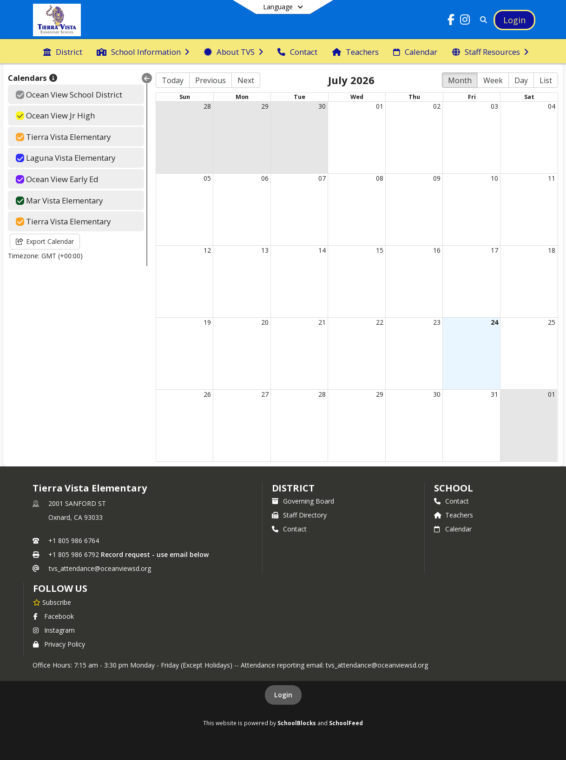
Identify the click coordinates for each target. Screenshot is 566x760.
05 (207, 178)
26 (207, 394)
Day (521, 80)
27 (265, 394)
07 (322, 178)
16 (437, 250)
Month (460, 80)
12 (207, 250)
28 (207, 106)
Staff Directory (299, 515)
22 (379, 322)
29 (265, 106)
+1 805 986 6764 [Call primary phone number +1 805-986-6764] (73, 540)
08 (379, 178)
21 (322, 322)
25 (551, 322)
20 (265, 322)
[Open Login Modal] (514, 20)
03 (494, 106)
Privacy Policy (59, 644)
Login (283, 694)
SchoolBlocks (296, 723)
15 (379, 250)
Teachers (453, 515)
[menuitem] (63, 51)
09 (437, 178)
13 (265, 250)
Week (493, 80)
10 (494, 178)
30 (322, 106)
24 (494, 322)
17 (494, 250)
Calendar (453, 528)
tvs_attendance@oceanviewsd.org (100, 568)
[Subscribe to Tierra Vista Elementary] (52, 602)
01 (379, 106)
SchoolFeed (346, 723)
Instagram (54, 630)
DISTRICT (293, 488)
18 (551, 250)
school (453, 488)
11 (551, 178)
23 (437, 322)
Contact (289, 528)
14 (322, 250)
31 (494, 394)
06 (265, 178)
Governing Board (303, 501)
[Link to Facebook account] (451, 21)
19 (207, 322)
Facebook (53, 616)
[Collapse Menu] (146, 78)
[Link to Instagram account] (465, 21)
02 (437, 106)
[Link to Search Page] (481, 19)
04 (551, 106)
